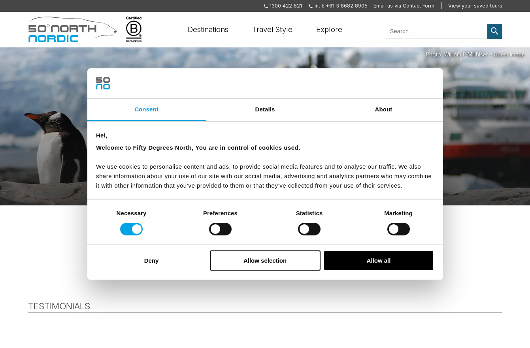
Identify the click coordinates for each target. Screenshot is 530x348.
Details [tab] (265, 109)
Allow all (379, 260)
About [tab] (383, 109)
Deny (151, 260)
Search (494, 31)
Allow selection (265, 260)
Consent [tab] (146, 109)
